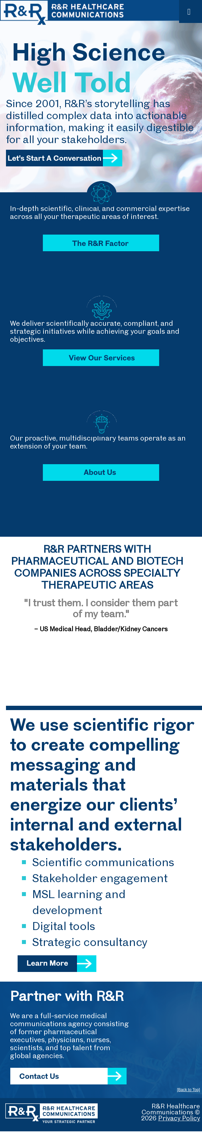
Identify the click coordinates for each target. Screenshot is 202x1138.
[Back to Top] (188, 1089)
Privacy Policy (179, 1118)
